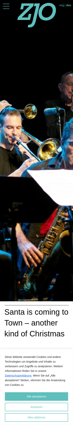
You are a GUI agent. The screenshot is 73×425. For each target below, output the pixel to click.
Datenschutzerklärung (18, 375)
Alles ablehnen (37, 417)
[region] (36, 387)
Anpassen (36, 407)
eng (61, 5)
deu (68, 5)
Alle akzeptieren (36, 396)
